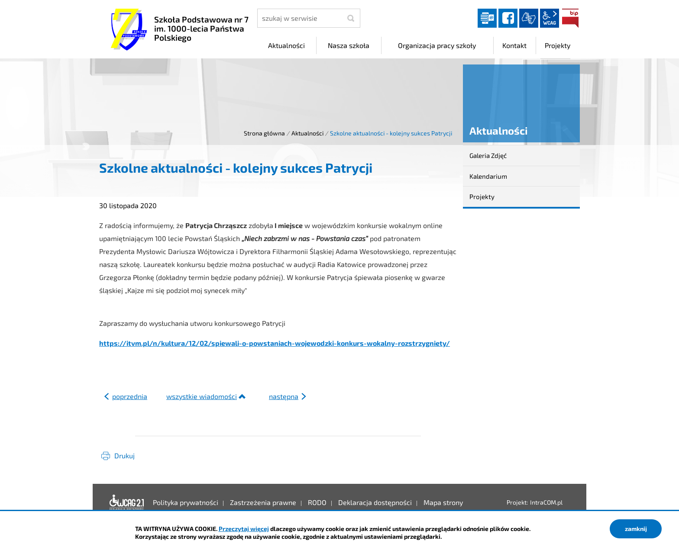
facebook (507, 18)
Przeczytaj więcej (244, 528)
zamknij (636, 528)
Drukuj (124, 455)
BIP (570, 18)
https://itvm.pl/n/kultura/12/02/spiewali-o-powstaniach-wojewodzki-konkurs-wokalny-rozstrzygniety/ (274, 343)
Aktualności (307, 133)
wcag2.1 (549, 18)
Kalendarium (488, 176)
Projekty (482, 196)
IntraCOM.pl (546, 502)
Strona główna (264, 133)
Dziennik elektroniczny (487, 18)
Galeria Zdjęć (488, 155)
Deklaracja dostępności (127, 502)
